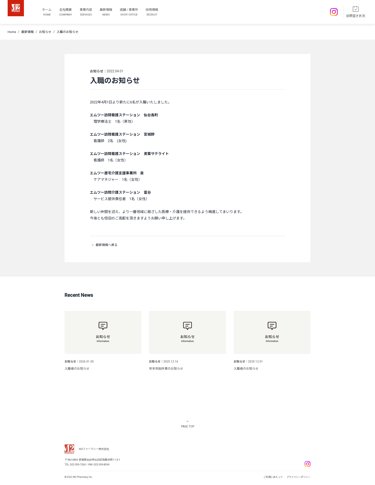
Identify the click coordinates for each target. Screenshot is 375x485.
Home (12, 32)
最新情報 (27, 32)
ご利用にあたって (273, 477)
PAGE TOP (187, 426)
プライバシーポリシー (298, 477)
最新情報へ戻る (103, 245)
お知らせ (45, 32)
